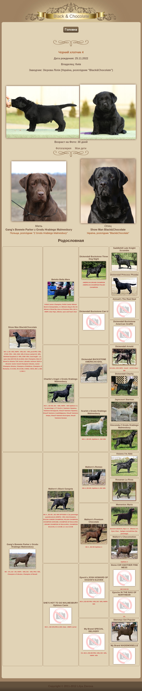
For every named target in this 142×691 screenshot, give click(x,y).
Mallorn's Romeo (93, 467)
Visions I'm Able (124, 454)
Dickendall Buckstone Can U (93, 311)
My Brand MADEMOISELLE (124, 645)
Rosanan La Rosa (124, 479)
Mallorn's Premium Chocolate (93, 520)
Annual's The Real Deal (124, 299)
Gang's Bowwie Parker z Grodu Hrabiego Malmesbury (39, 229)
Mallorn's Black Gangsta (60, 489)
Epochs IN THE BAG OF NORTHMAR (124, 593)
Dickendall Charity (124, 374)
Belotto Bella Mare (60, 279)
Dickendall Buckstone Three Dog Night (94, 257)
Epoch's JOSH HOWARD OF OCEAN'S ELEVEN (94, 578)
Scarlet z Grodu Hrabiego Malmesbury (94, 412)
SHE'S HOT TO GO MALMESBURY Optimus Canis (60, 604)
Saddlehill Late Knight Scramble (124, 249)
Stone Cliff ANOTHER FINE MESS (124, 566)
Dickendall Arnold (124, 346)
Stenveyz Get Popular (124, 620)
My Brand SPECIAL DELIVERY (93, 630)
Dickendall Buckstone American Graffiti (124, 322)
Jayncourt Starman (124, 399)
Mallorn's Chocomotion (124, 537)
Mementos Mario (124, 504)
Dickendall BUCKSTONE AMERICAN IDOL (93, 360)
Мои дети (80, 148)
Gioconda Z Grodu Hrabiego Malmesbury (124, 426)
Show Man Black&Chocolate (108, 229)
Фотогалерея (63, 148)
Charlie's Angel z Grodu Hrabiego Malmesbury (60, 380)
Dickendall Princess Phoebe (124, 275)
